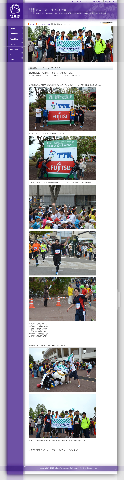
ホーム (32, 24)
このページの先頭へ (119, 299)
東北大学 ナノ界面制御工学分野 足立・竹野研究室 (73, 11)
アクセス (14, 54)
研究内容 (14, 33)
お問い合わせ (110, 1)
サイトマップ (97, 1)
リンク (14, 59)
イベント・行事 (44, 24)
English (71, 1)
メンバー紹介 (14, 49)
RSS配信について (83, 1)
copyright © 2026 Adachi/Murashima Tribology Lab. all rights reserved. (69, 468)
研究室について (14, 38)
